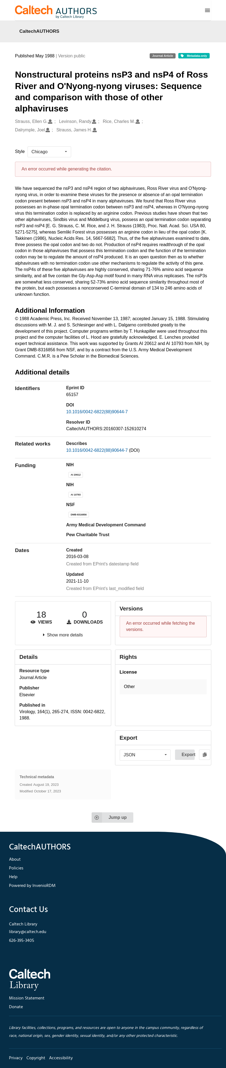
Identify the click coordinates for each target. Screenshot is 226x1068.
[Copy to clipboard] (204, 755)
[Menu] (207, 10)
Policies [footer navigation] (16, 868)
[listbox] (49, 151)
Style (20, 151)
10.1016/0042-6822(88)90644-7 (97, 411)
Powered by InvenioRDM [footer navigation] (32, 885)
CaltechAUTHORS (39, 31)
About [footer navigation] (15, 859)
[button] (163, 686)
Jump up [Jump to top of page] (109, 817)
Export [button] (188, 754)
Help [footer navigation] (13, 877)
